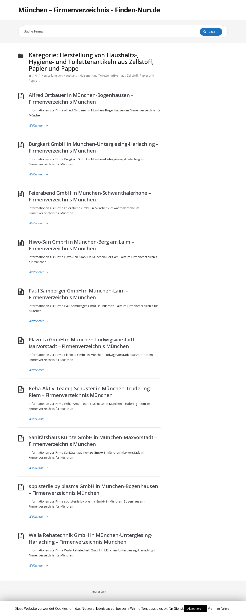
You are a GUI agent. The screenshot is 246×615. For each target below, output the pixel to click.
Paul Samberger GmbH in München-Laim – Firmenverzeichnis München (78, 294)
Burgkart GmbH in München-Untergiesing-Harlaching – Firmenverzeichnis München (93, 147)
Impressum (99, 591)
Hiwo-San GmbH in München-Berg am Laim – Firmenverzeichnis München (81, 245)
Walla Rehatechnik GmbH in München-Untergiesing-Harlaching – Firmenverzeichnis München (90, 538)
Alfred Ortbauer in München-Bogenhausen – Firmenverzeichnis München (81, 98)
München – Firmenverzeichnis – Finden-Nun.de (89, 9)
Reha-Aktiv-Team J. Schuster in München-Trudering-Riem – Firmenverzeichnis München (90, 391)
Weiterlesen (38, 125)
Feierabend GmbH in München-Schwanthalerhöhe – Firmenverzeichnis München (90, 196)
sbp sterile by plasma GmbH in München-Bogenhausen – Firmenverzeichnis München (93, 489)
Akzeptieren (195, 609)
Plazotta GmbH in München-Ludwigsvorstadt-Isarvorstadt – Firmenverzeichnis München (82, 343)
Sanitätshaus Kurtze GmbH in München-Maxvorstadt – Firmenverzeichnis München (93, 440)
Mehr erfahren (219, 608)
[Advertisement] (206, 115)
